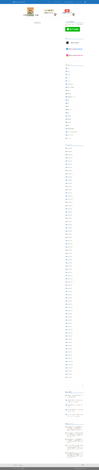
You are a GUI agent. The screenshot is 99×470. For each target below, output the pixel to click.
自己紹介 (69, 122)
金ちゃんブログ (19, 2)
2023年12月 (70, 196)
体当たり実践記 (70, 87)
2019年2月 (69, 323)
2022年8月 (69, 227)
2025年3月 (69, 164)
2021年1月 (69, 272)
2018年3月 (69, 351)
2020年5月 (69, 291)
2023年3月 (69, 218)
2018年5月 (69, 345)
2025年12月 (70, 154)
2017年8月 (69, 374)
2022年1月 (69, 240)
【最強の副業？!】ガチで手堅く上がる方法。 (75, 406)
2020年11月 (70, 278)
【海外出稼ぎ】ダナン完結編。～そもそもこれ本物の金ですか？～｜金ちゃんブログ (75, 456)
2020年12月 (70, 275)
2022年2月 (69, 237)
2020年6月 (69, 288)
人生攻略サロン (70, 84)
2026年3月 (69, 151)
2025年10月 (70, 157)
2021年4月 (69, 262)
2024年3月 (69, 186)
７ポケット (69, 138)
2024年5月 (69, 183)
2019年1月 (69, 326)
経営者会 (69, 116)
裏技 (68, 125)
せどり (68, 77)
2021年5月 (69, 259)
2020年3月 (69, 297)
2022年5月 (69, 234)
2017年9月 (69, 371)
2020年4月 (69, 294)
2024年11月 (70, 173)
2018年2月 (69, 355)
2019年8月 (69, 317)
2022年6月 (69, 231)
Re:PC (68, 71)
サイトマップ (17, 468)
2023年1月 (69, 221)
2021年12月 (70, 243)
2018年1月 (69, 358)
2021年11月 (70, 247)
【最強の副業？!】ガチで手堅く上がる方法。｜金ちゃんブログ (75, 435)
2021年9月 (69, 250)
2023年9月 (69, 205)
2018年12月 (70, 329)
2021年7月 (69, 253)
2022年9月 (69, 224)
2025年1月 (69, 170)
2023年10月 (70, 202)
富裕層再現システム (71, 96)
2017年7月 (69, 377)
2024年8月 (69, 180)
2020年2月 (69, 301)
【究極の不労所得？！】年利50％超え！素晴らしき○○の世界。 (74, 401)
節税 (68, 112)
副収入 (68, 90)
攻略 (68, 100)
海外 (68, 106)
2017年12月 (70, 361)
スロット (69, 80)
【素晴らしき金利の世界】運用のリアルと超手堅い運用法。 (75, 396)
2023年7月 (69, 208)
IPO (68, 68)
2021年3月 (69, 266)
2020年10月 (70, 281)
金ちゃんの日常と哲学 (72, 131)
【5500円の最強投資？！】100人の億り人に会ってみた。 (75, 410)
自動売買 (69, 119)
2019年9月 (69, 313)
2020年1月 (69, 304)
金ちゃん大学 (70, 135)
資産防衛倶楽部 (70, 128)
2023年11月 (70, 199)
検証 (68, 103)
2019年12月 (70, 307)
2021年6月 (69, 256)
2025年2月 (69, 167)
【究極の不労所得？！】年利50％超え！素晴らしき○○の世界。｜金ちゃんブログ (75, 429)
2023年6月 (69, 211)
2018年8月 (69, 336)
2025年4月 (69, 161)
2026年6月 (69, 148)
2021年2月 (69, 269)
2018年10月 (70, 332)
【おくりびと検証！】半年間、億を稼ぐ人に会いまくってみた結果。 (75, 415)
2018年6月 (69, 342)
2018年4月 (69, 348)
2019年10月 (70, 310)
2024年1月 (69, 192)
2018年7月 (69, 339)
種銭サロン (69, 109)
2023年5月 (69, 215)
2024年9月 (69, 177)
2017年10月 (70, 367)
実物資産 (69, 93)
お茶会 (68, 74)
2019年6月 (69, 320)
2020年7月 (69, 285)
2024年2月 (69, 189)
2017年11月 (70, 364)
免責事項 (22, 468)
